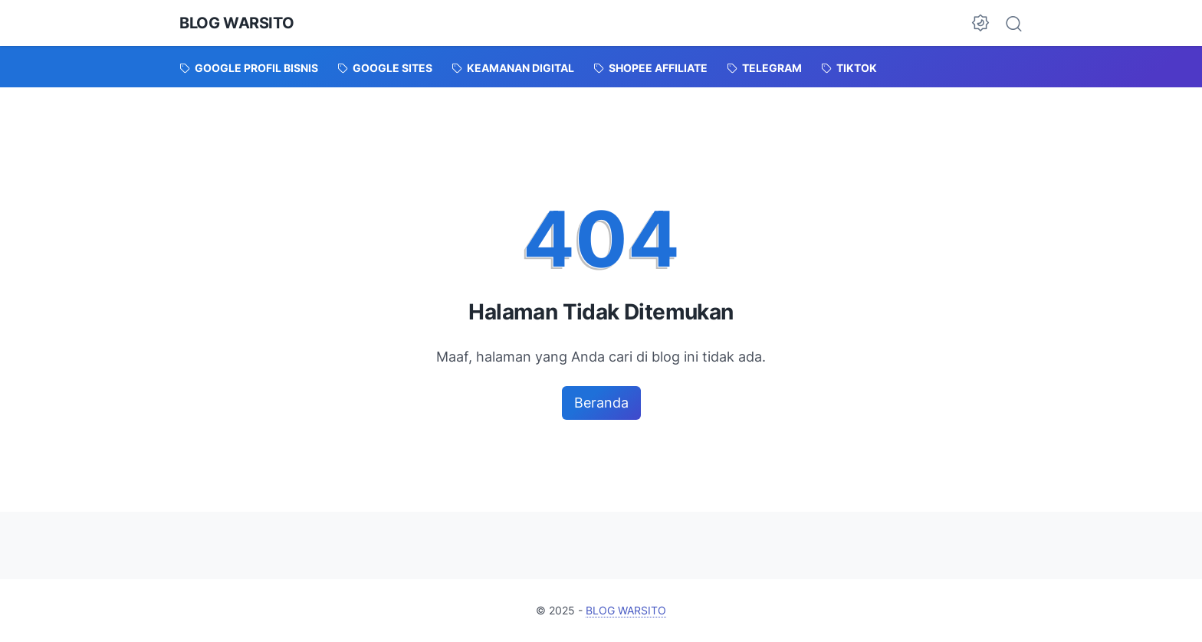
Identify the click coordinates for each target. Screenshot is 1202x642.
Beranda (601, 403)
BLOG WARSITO (236, 23)
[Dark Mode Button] (980, 23)
